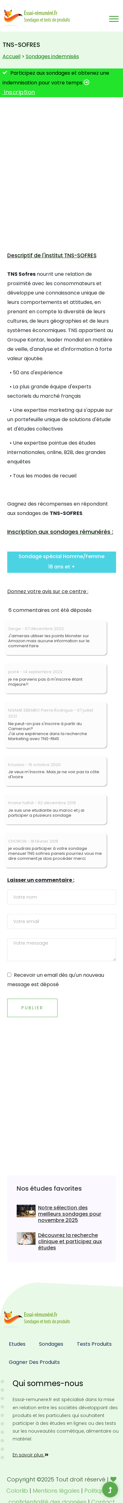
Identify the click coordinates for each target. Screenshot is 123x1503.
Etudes (17, 1344)
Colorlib (17, 1491)
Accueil (11, 56)
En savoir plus (30, 1455)
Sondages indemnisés (52, 56)
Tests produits (94, 1344)
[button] (113, 17)
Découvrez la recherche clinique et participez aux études (70, 1241)
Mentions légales (56, 1491)
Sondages (51, 1344)
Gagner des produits (34, 1362)
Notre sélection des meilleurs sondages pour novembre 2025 (69, 1214)
